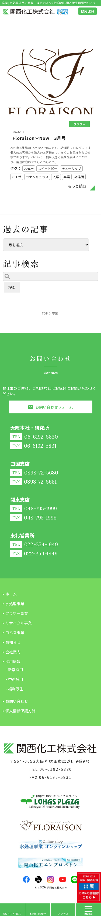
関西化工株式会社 (57, 887)
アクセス (63, 914)
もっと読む (77, 186)
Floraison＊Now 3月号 (39, 138)
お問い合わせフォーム (54, 407)
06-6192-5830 (56, 769)
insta (50, 879)
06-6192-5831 (55, 777)
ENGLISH (87, 11)
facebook (26, 879)
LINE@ (74, 879)
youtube (62, 879)
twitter (38, 879)
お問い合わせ (38, 914)
